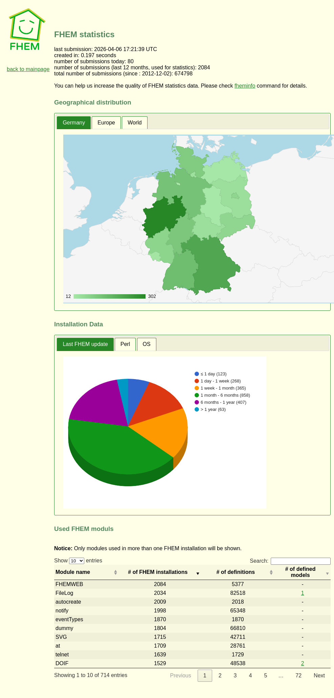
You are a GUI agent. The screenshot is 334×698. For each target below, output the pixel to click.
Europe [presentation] (106, 122)
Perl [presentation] (125, 344)
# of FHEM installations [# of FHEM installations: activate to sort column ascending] (157, 572)
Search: (290, 561)
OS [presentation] (147, 344)
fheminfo (245, 86)
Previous (180, 675)
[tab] (74, 123)
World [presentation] (135, 122)
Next (319, 675)
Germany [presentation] (74, 122)
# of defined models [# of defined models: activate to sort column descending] (300, 572)
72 (298, 675)
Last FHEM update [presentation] (85, 344)
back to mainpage (28, 69)
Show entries (78, 560)
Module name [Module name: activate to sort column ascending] (72, 572)
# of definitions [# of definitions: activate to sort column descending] (235, 572)
